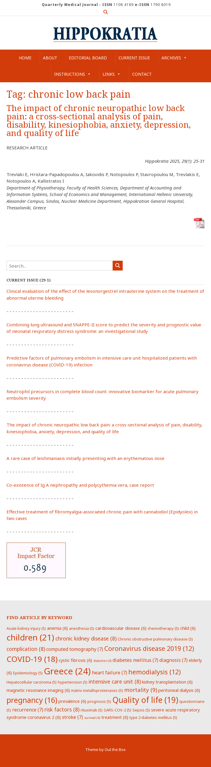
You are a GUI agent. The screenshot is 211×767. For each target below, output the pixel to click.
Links (112, 74)
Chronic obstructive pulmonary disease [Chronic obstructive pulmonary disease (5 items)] (155, 639)
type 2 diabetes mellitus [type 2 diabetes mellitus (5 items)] (153, 717)
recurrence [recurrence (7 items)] (27, 709)
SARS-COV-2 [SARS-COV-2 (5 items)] (117, 710)
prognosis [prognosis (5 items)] (99, 701)
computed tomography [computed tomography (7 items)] (74, 649)
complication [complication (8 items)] (26, 648)
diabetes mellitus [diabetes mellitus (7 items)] (135, 660)
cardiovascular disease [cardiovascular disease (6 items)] (120, 628)
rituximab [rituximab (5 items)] (92, 710)
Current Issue (134, 58)
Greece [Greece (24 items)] (67, 671)
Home (25, 58)
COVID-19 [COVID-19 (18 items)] (32, 659)
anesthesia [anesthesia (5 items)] (81, 628)
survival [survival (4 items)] (92, 718)
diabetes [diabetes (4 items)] (102, 661)
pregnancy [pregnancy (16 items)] (32, 700)
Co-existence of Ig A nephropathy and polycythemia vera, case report (80, 485)
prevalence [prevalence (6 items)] (72, 701)
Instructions (72, 74)
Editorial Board (88, 58)
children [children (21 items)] (30, 637)
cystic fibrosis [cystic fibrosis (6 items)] (75, 660)
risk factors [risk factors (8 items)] (61, 709)
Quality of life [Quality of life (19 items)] (145, 700)
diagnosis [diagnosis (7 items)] (173, 660)
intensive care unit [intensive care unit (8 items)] (115, 681)
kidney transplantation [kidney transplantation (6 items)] (167, 682)
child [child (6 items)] (188, 628)
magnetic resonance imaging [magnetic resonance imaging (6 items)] (38, 690)
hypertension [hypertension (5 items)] (72, 682)
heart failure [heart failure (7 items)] (109, 672)
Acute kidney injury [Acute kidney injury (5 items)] (26, 628)
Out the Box (115, 749)
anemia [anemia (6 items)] (57, 628)
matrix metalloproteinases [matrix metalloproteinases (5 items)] (97, 690)
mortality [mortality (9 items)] (140, 689)
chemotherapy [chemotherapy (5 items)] (163, 628)
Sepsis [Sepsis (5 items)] (141, 710)
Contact (142, 74)
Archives (174, 58)
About (50, 58)
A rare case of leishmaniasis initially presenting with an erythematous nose (85, 458)
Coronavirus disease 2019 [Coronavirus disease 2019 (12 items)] (149, 648)
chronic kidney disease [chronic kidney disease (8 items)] (85, 638)
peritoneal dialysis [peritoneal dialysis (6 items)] (179, 690)
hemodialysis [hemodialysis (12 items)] (154, 672)
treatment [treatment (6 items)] (114, 717)
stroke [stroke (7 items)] (72, 717)
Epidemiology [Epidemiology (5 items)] (28, 673)
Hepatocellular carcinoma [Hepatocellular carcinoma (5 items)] (32, 682)
